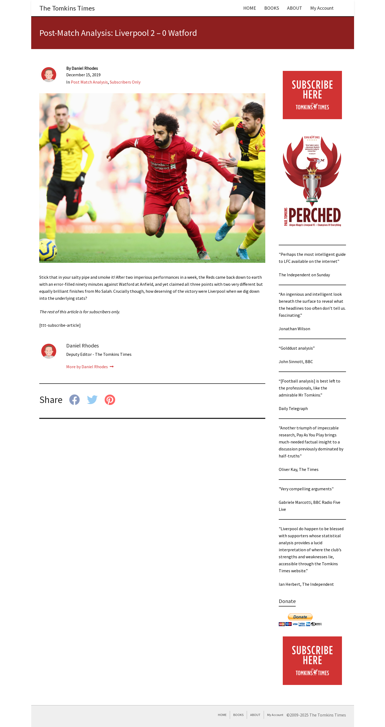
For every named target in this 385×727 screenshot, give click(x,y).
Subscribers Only (125, 82)
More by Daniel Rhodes (90, 366)
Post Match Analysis (89, 82)
